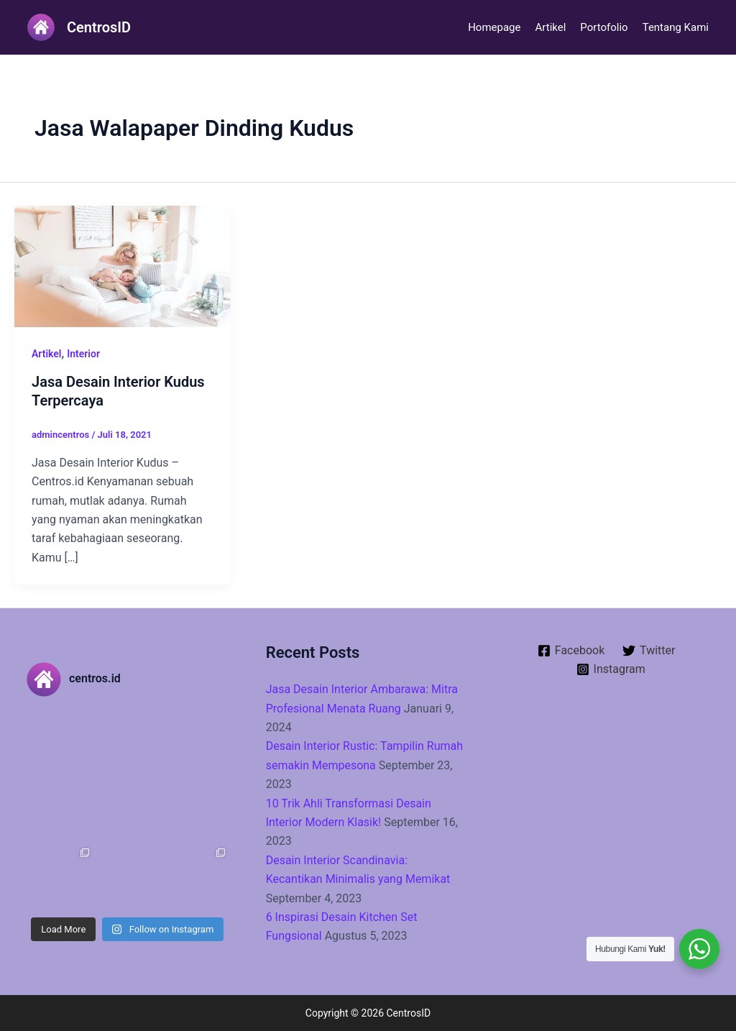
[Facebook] (571, 650)
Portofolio (603, 27)
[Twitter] (649, 650)
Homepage (494, 27)
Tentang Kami (676, 27)
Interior (83, 353)
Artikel (550, 27)
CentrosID (99, 27)
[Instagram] (610, 669)
